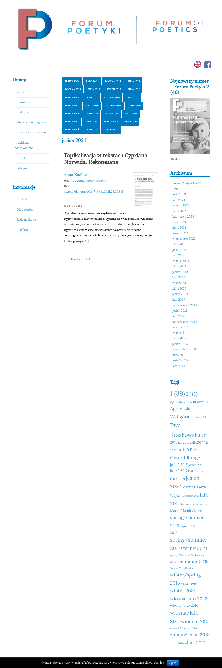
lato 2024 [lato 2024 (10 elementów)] (186, 504)
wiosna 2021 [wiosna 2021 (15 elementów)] (195, 621)
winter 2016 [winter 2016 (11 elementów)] (189, 583)
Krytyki (22, 158)
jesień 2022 (114, 89)
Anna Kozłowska (79, 174)
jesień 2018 (111, 113)
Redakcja (23, 230)
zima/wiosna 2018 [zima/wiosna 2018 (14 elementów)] (190, 635)
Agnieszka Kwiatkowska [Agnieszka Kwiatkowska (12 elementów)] (189, 401)
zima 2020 (134, 105)
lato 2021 (92, 97)
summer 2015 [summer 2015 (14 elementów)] (194, 561)
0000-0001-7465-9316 (91, 181)
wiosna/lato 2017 (184, 333)
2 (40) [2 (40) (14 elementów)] (192, 394)
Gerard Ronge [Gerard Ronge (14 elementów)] (185, 458)
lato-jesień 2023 (183, 216)
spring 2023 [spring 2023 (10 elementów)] (176, 555)
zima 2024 (134, 81)
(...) (87, 241)
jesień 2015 (72, 129)
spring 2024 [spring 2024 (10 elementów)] (189, 555)
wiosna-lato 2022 (184, 239)
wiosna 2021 (112, 97)
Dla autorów (25, 209)
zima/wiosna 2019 (184, 305)
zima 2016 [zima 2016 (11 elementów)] (177, 643)
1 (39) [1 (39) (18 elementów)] (177, 393)
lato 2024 (92, 81)
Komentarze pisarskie (31, 132)
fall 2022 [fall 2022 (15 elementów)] (186, 449)
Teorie (21, 92)
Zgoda (172, 663)
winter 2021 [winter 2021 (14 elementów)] (182, 591)
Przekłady (23, 102)
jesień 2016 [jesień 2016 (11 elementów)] (196, 465)
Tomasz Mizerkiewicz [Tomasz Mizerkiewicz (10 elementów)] (181, 568)
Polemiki (22, 168)
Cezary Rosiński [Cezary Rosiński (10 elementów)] (198, 417)
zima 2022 (134, 89)
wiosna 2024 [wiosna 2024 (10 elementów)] (190, 628)
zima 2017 (91, 121)
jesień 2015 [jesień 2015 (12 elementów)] (179, 464)
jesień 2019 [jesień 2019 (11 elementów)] (195, 471)
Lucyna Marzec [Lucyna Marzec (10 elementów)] (200, 504)
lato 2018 (131, 113)
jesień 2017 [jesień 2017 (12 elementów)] (179, 470)
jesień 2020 (72, 105)
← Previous (75, 259)
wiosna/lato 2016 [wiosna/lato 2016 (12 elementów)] (184, 605)
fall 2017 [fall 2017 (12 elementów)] (196, 442)
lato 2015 (92, 129)
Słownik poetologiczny (32, 122)
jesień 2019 (72, 113)
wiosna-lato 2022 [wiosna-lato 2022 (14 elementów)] (188, 599)
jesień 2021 (72, 97)
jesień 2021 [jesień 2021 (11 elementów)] (177, 479)
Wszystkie (111, 129)
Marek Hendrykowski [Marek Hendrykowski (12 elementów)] (187, 510)
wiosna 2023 (73, 89)
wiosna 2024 (113, 81)
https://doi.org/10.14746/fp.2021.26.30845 (94, 191)
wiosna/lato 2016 (184, 349)
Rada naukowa (26, 219)
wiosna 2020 (113, 105)
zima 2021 (133, 97)
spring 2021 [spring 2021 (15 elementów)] (194, 548)
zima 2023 (94, 89)
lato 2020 (92, 105)
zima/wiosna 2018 (184, 322)
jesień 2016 (111, 121)
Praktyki (22, 112)
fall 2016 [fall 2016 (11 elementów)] (183, 442)
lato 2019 (92, 113)
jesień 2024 (72, 81)
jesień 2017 (72, 121)
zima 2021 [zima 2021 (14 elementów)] (195, 643)
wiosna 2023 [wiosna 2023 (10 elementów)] (176, 628)
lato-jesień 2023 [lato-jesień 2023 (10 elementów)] (190, 495)
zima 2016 (131, 121)
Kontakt (22, 199)
